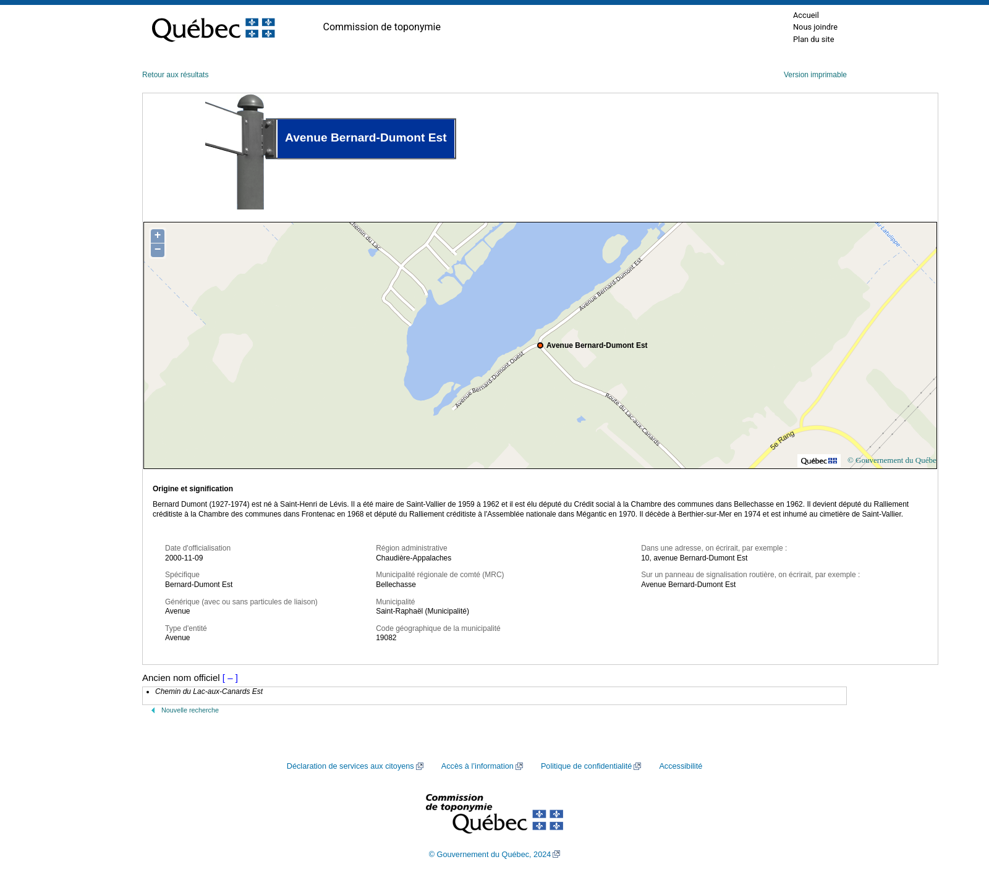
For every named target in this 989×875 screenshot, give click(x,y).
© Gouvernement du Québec (893, 460)
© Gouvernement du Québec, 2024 (490, 854)
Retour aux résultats (175, 74)
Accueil (806, 15)
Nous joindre (815, 27)
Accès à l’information (477, 766)
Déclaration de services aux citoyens (350, 766)
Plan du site (813, 39)
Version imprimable (815, 74)
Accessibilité (680, 766)
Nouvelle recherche (190, 710)
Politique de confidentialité (586, 766)
